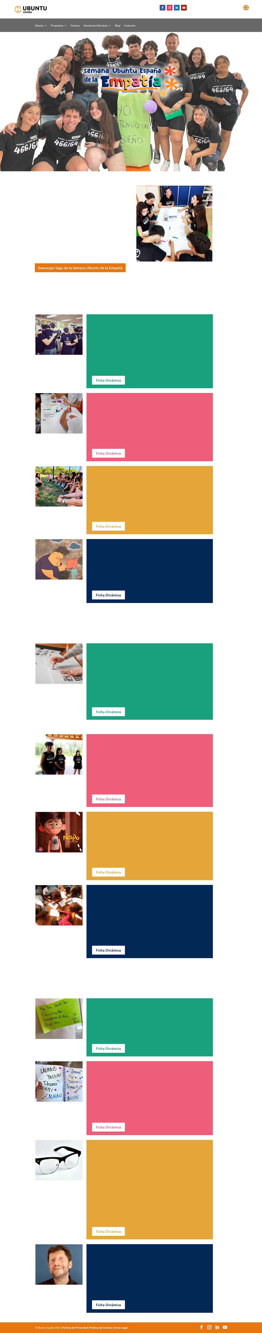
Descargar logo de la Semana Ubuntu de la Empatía (80, 267)
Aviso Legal (121, 1327)
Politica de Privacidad (75, 1327)
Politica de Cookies (101, 1327)
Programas (57, 25)
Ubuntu (39, 25)
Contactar (129, 25)
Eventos (75, 25)
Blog (117, 25)
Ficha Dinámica (108, 380)
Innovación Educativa (96, 25)
